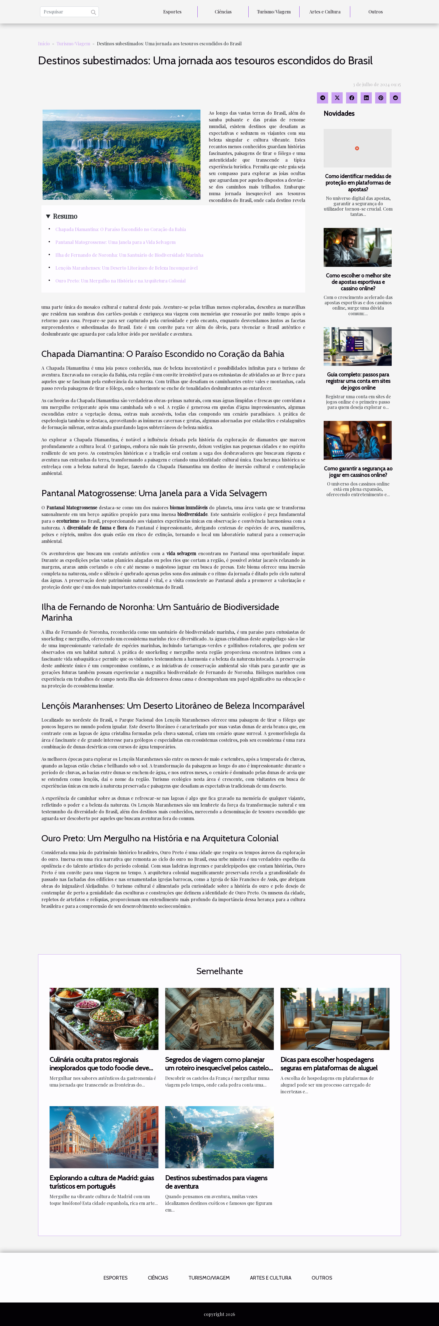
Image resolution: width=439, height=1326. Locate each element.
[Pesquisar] (69, 11)
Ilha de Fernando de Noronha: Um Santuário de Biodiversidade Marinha (129, 255)
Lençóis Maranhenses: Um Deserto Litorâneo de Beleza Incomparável (126, 268)
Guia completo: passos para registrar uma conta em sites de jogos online (358, 381)
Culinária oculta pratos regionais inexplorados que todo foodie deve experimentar (99, 1068)
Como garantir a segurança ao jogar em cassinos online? (358, 471)
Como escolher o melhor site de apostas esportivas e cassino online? (358, 282)
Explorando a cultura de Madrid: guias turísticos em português (102, 1182)
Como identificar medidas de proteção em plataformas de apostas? (358, 182)
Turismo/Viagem (274, 12)
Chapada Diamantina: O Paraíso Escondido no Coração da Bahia (120, 229)
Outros (375, 12)
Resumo (65, 215)
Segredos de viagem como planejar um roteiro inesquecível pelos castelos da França (218, 1068)
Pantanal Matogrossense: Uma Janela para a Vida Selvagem (115, 242)
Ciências (223, 12)
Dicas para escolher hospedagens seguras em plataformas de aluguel (329, 1064)
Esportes (172, 12)
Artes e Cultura (324, 12)
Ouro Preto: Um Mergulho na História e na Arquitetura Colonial (120, 281)
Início (44, 43)
